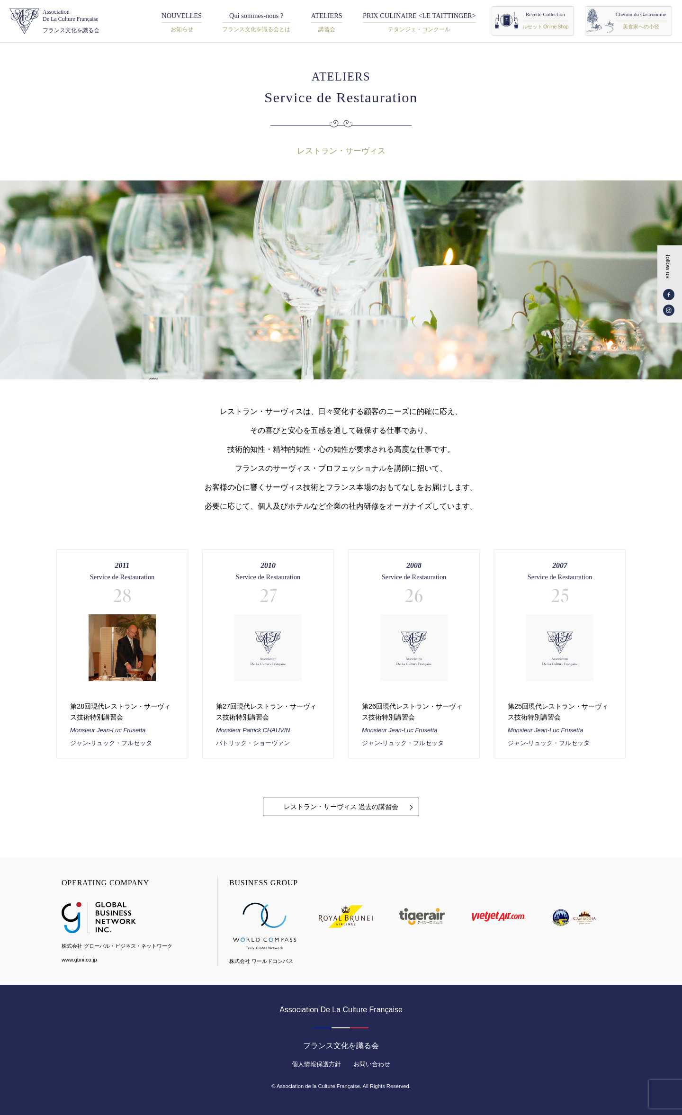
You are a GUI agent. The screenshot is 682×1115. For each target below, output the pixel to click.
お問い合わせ (371, 1064)
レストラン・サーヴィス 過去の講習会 (341, 806)
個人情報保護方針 (316, 1064)
